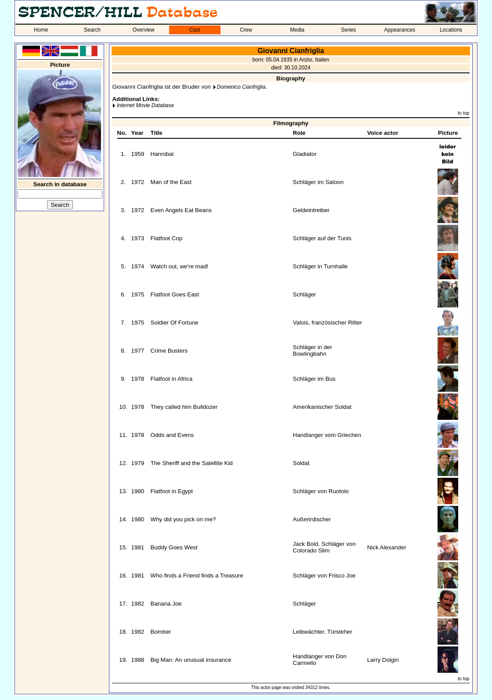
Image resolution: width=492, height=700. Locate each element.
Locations (451, 30)
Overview (144, 30)
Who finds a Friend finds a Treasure (197, 575)
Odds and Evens (172, 435)
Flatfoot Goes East (175, 294)
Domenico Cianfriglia (241, 87)
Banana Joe (166, 603)
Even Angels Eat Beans (181, 210)
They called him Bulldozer (184, 407)
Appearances (400, 30)
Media (297, 30)
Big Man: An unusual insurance (191, 660)
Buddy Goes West (174, 547)
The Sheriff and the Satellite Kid (192, 463)
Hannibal (162, 154)
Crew (246, 30)
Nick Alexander (386, 547)
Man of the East (171, 182)
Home (41, 30)
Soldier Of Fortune (175, 322)
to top (464, 112)
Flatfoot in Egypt (172, 491)
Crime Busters (169, 350)
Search (92, 30)
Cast (194, 30)
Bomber (161, 631)
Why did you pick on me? (183, 519)
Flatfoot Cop (167, 238)
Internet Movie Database (145, 105)
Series (348, 30)
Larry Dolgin (383, 660)
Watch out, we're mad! (180, 266)
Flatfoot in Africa (172, 378)
